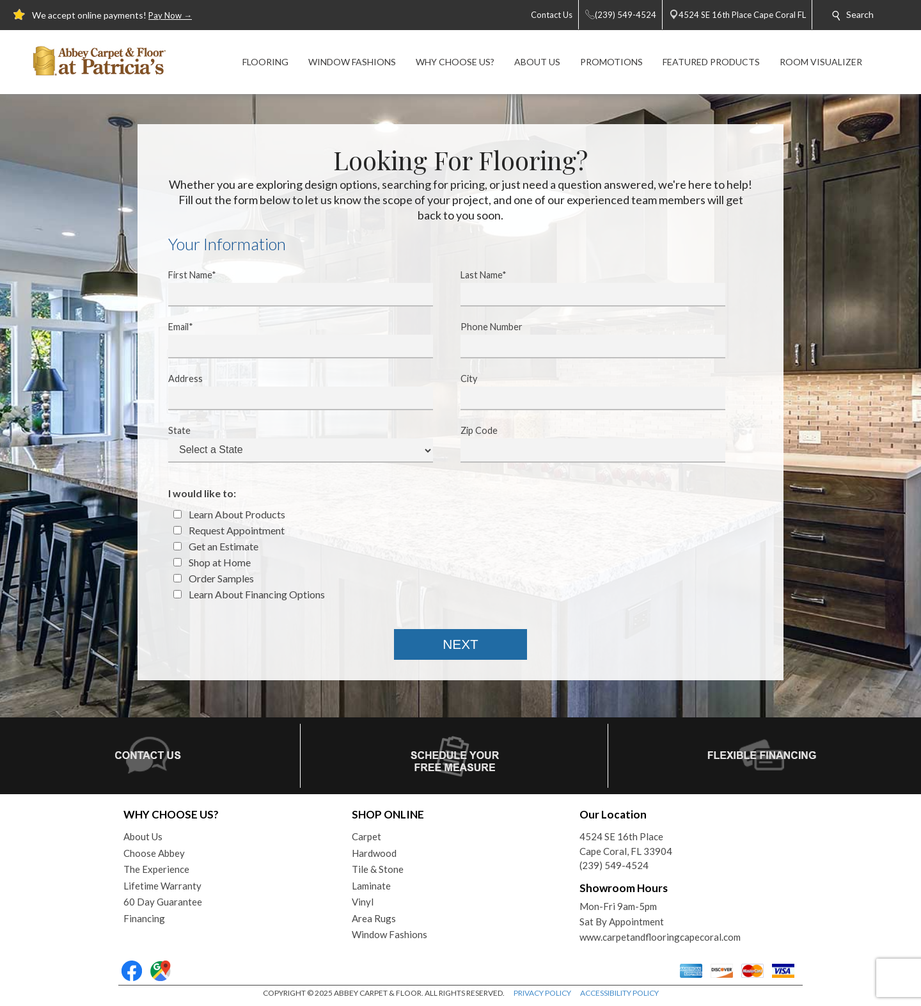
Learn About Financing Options (249, 594)
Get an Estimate (215, 546)
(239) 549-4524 (614, 865)
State (292, 443)
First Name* (292, 288)
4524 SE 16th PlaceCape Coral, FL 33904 (625, 844)
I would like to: (202, 493)
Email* (292, 339)
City (584, 391)
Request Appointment (229, 530)
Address (292, 391)
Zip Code (584, 443)
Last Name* (584, 288)
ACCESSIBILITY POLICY (619, 993)
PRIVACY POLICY (542, 993)
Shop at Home (212, 562)
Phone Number (584, 339)
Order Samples (213, 578)
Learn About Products (229, 514)
